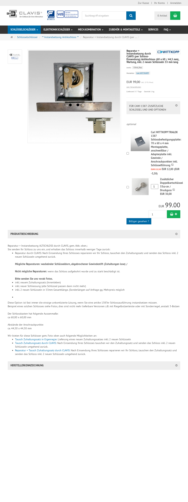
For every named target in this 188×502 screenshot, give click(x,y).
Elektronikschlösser (58, 29)
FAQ (167, 29)
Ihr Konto (159, 3)
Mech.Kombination (90, 29)
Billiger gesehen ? (139, 221)
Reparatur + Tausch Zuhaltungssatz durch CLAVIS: (42, 350)
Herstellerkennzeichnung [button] (27, 365)
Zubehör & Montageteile (126, 29)
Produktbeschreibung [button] (24, 234)
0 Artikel (162, 15)
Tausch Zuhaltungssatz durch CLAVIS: (36, 343)
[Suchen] (131, 15)
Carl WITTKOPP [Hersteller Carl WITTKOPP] (142, 73)
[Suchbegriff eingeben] (104, 15)
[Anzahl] (157, 214)
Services (153, 29)
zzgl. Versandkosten (133, 87)
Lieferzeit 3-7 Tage (134, 91)
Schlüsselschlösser (24, 29)
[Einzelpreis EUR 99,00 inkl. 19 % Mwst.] (153, 82)
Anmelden (175, 3)
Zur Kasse (143, 3)
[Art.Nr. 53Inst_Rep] (153, 67)
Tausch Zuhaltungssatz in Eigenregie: (36, 339)
